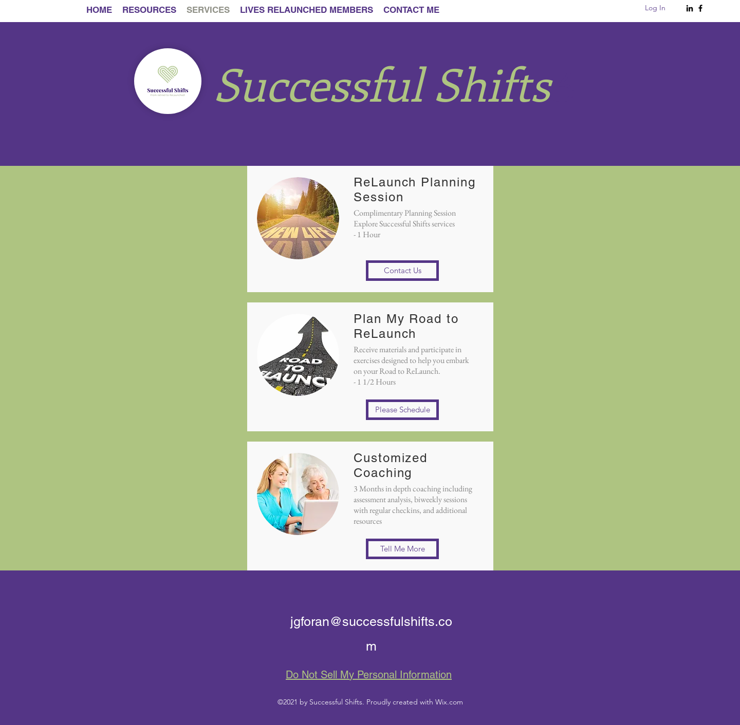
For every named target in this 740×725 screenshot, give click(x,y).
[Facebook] (700, 8)
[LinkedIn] (689, 8)
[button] (402, 270)
